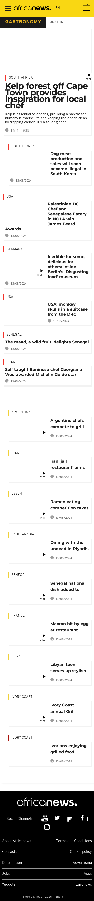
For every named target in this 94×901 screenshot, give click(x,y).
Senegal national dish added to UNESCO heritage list (69, 587)
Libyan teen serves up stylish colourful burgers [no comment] (68, 668)
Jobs (6, 874)
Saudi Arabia (22, 534)
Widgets (8, 885)
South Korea (23, 146)
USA (9, 197)
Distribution (12, 863)
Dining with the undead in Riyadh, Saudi (69, 546)
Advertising (82, 863)
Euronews (84, 885)
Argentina (21, 412)
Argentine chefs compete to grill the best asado (67, 424)
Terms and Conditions (74, 841)
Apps (88, 874)
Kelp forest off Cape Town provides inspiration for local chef (46, 96)
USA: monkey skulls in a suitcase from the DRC (68, 309)
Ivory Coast (21, 697)
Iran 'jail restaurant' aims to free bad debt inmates (67, 465)
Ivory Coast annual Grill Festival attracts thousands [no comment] (67, 709)
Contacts (9, 852)
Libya (16, 656)
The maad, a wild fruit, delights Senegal (47, 342)
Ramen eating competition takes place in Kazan (69, 505)
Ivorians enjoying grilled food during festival (68, 749)
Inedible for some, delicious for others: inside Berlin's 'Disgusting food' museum (68, 266)
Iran (15, 453)
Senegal (14, 335)
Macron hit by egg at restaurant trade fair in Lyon (69, 627)
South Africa (21, 78)
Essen (16, 494)
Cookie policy (81, 852)
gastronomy (23, 22)
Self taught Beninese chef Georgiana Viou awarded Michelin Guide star (43, 372)
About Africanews (16, 841)
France (13, 362)
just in (56, 22)
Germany (14, 249)
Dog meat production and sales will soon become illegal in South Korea (68, 163)
